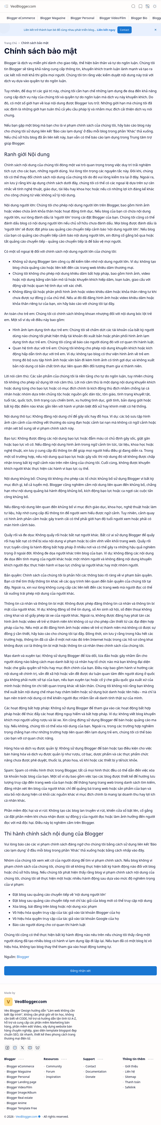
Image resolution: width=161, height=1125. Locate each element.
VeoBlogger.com (23, 6)
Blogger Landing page (21, 1082)
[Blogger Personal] (82, 18)
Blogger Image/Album (21, 1092)
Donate (90, 1077)
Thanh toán (132, 1082)
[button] (6, 6)
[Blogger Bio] (139, 18)
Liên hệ (130, 1071)
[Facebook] (7, 1048)
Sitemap (130, 1077)
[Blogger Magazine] (53, 18)
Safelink (130, 1087)
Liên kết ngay (106, 30)
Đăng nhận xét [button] (80, 971)
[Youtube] (30, 1048)
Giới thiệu (131, 1066)
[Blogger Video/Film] (113, 18)
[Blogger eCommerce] (21, 18)
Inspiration (53, 1077)
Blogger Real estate (20, 1098)
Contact (124, 30)
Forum (50, 1071)
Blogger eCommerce (20, 1066)
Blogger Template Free (22, 1108)
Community (54, 1066)
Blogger (22, 956)
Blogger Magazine (19, 1071)
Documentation (96, 1071)
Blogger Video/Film (19, 1087)
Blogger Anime (17, 1103)
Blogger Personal (18, 1077)
